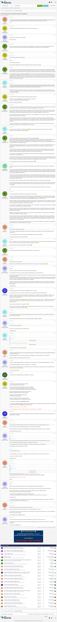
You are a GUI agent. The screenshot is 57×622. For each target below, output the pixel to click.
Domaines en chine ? (7, 556)
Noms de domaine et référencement (19, 557)
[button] (21, 5)
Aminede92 (52, 597)
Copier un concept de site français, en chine (11, 599)
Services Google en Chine (8, 553)
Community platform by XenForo (22, 620)
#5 (55, 53)
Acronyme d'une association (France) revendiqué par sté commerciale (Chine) (17, 559)
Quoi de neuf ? (17, 5)
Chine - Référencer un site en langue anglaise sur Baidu (13, 550)
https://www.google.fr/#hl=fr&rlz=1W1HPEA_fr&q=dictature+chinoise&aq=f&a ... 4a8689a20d (26, 409)
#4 (55, 44)
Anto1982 (52, 591)
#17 (55, 257)
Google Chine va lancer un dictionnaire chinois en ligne (13, 547)
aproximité (5, 557)
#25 (55, 372)
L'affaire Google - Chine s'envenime (10, 596)
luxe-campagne (51, 579)
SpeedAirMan (52, 582)
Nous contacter (30, 614)
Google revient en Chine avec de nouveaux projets (12, 575)
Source (11, 22)
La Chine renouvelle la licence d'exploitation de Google (13, 578)
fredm (53, 573)
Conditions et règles (37, 614)
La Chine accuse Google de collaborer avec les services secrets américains (17, 590)
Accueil (52, 614)
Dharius (5, 548)
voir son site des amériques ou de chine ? (11, 584)
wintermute (5, 573)
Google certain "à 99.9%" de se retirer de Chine (12, 593)
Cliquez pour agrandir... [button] (32, 340)
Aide (50, 614)
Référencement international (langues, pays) (19, 551)
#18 (55, 266)
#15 (55, 239)
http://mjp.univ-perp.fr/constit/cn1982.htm (19, 406)
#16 (55, 248)
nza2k (53, 570)
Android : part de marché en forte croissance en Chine (13, 566)
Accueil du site (5, 5)
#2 (55, 26)
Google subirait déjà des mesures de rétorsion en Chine (13, 587)
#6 (55, 67)
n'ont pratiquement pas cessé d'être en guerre (31, 473)
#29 (55, 433)
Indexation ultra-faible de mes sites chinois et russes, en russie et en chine (17, 572)
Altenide (5, 551)
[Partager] (54, 17)
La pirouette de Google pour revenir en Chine (11, 569)
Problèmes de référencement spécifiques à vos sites (21, 573)
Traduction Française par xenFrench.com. (37, 620)
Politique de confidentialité (44, 614)
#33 (55, 517)
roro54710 (5, 554)
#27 (55, 411)
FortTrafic (52, 554)
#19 (55, 288)
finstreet (52, 576)
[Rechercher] (52, 5)
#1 (55, 17)
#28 (55, 420)
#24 (55, 360)
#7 (55, 80)
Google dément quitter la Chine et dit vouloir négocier (13, 602)
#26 (55, 381)
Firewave (5, 597)
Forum (11, 5)
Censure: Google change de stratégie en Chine (12, 581)
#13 (55, 191)
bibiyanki (5, 585)
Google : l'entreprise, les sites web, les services (18, 548)
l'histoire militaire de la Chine (20, 477)
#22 (55, 333)
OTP (53, 588)
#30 (55, 460)
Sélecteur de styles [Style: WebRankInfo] (4, 614)
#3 (55, 35)
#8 (55, 94)
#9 (55, 104)
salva (2, 15)
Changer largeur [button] (10, 614)
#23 (55, 350)
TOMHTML (52, 548)
